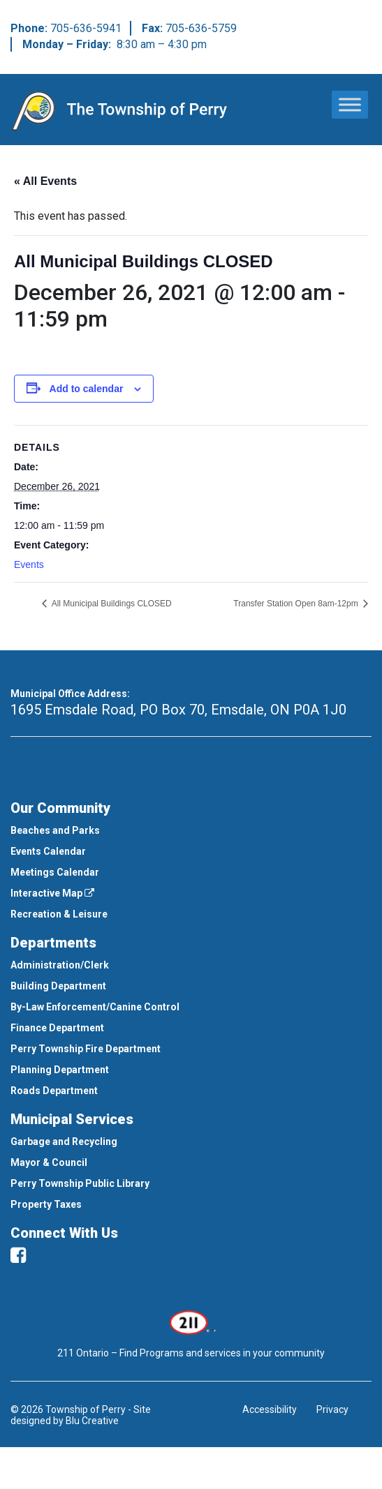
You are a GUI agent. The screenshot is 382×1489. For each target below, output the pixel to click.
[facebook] (18, 1255)
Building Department (58, 986)
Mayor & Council (48, 1162)
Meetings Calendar (54, 872)
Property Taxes (46, 1204)
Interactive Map (52, 893)
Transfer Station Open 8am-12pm (296, 603)
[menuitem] (191, 830)
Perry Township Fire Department (85, 1048)
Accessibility (269, 1409)
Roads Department (54, 1090)
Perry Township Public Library (79, 1183)
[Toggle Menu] (350, 104)
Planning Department (59, 1069)
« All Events (45, 181)
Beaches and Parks (55, 830)
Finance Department (57, 1027)
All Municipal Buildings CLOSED (111, 603)
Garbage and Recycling (63, 1141)
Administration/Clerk (59, 965)
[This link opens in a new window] (191, 1321)
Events (29, 564)
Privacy (332, 1409)
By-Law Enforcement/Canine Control (94, 1006)
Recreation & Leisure (59, 914)
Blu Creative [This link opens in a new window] (92, 1420)
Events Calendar (48, 851)
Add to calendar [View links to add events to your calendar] (87, 388)
